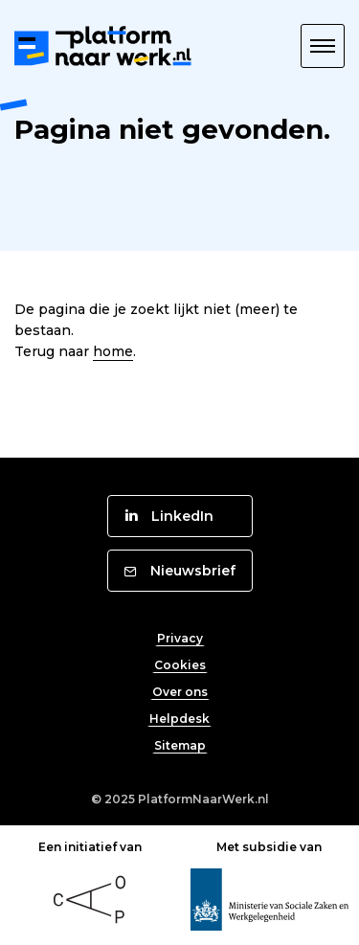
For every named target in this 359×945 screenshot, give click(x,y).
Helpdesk (179, 718)
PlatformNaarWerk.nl (203, 799)
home (113, 351)
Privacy (180, 638)
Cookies (180, 665)
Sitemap (180, 745)
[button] (323, 46)
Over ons (180, 692)
